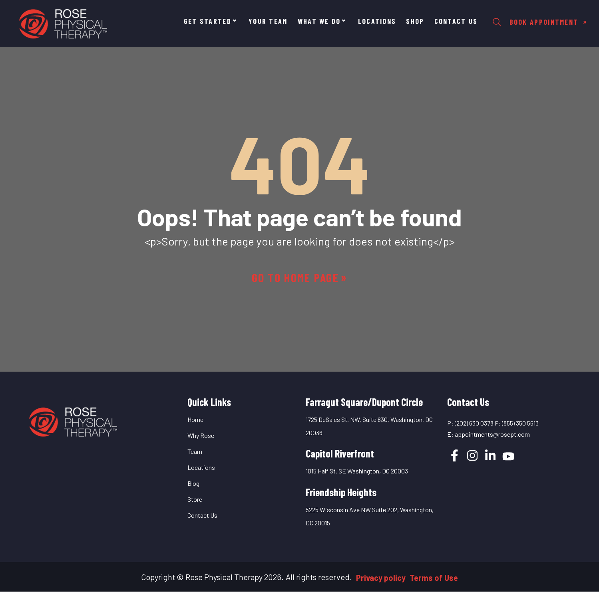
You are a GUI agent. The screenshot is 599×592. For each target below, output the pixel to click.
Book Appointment (545, 22)
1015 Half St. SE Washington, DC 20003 (357, 471)
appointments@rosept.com (492, 434)
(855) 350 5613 (520, 423)
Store (194, 499)
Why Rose (200, 435)
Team (194, 451)
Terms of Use (434, 577)
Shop (415, 21)
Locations (377, 21)
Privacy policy (381, 577)
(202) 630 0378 (474, 423)
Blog (193, 483)
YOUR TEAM (268, 21)
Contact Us (456, 21)
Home (195, 419)
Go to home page (295, 277)
